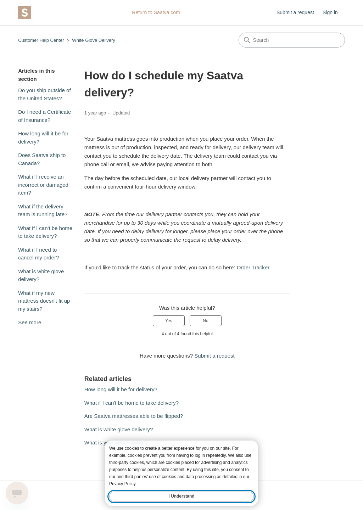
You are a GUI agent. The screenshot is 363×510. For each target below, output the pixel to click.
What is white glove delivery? (41, 275)
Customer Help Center (41, 40)
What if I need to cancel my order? (38, 254)
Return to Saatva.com (156, 12)
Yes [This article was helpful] (168, 320)
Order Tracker (253, 267)
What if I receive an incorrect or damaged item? (43, 185)
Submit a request (295, 12)
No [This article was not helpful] (205, 320)
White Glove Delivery (93, 40)
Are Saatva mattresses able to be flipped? (133, 416)
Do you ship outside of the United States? (44, 94)
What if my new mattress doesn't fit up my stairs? (44, 301)
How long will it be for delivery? (43, 137)
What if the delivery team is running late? (42, 210)
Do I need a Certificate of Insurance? (44, 116)
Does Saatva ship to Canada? (42, 159)
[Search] (292, 40)
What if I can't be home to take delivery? (45, 232)
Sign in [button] (330, 12)
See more (29, 322)
